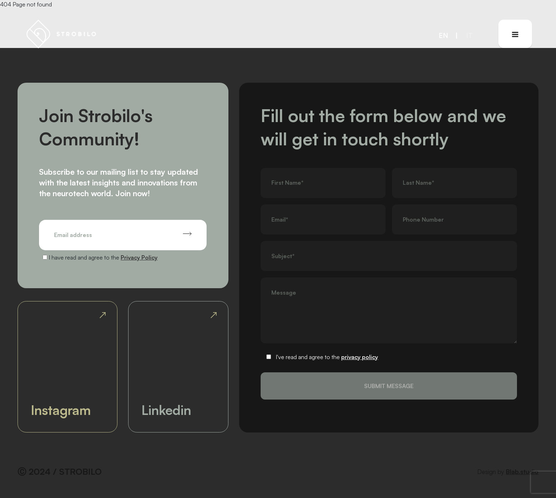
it (469, 35)
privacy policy (359, 357)
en (443, 35)
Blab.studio (522, 471)
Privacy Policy (139, 257)
